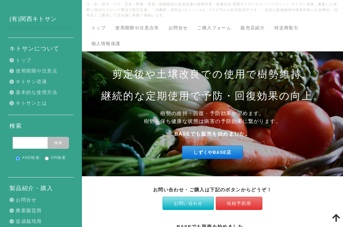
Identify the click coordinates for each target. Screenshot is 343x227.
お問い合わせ (188, 203)
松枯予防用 (239, 203)
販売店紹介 (253, 27)
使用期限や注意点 (36, 70)
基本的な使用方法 (36, 92)
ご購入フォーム (214, 27)
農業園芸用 (29, 210)
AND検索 (28, 157)
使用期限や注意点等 (137, 27)
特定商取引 (286, 27)
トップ (98, 27)
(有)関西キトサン (33, 19)
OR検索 (55, 157)
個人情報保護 (105, 43)
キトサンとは (31, 103)
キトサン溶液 (31, 81)
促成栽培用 (29, 221)
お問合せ (178, 27)
